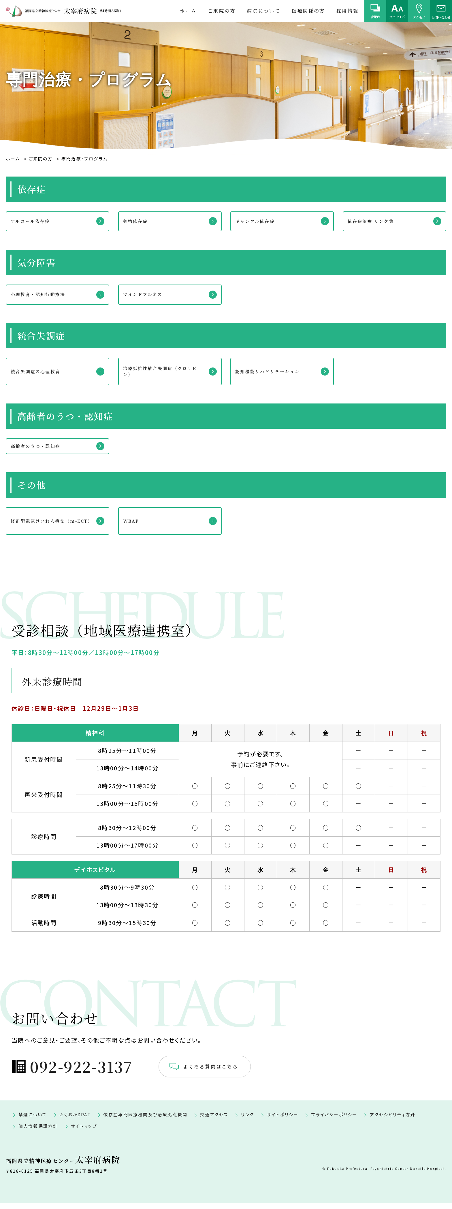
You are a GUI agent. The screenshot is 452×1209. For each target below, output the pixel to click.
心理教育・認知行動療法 (44, 294)
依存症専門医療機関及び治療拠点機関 (145, 1120)
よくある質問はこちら (237, 1071)
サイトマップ (84, 1132)
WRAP (134, 525)
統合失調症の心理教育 (41, 371)
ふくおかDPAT (75, 1120)
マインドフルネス (147, 294)
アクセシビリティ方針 (392, 1120)
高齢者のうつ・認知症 (41, 448)
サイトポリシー (282, 1120)
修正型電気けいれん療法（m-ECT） (51, 525)
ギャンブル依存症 (260, 221)
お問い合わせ (441, 17)
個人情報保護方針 (38, 1132)
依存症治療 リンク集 (376, 221)
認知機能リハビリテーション (274, 371)
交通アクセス (214, 1120)
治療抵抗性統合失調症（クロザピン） (165, 371)
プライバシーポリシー (334, 1120)
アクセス (419, 17)
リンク (247, 1120)
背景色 (375, 16)
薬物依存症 (139, 221)
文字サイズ (397, 16)
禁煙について (32, 1120)
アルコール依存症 (35, 221)
